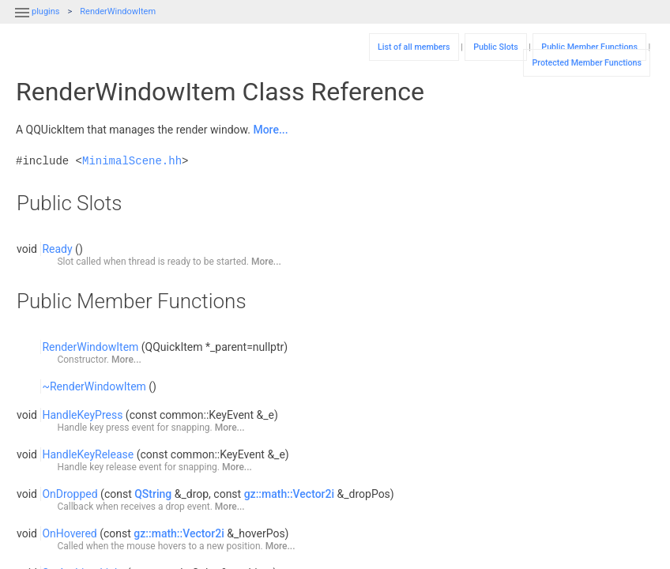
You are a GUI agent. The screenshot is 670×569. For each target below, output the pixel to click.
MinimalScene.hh (132, 160)
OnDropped (69, 494)
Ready (57, 249)
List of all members (414, 47)
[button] (22, 22)
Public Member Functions (589, 47)
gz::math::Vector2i (289, 494)
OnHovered (69, 533)
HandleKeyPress (82, 415)
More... (270, 129)
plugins (46, 11)
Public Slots (495, 47)
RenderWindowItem (118, 11)
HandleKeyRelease (88, 454)
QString (152, 494)
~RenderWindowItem (93, 386)
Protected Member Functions (587, 63)
